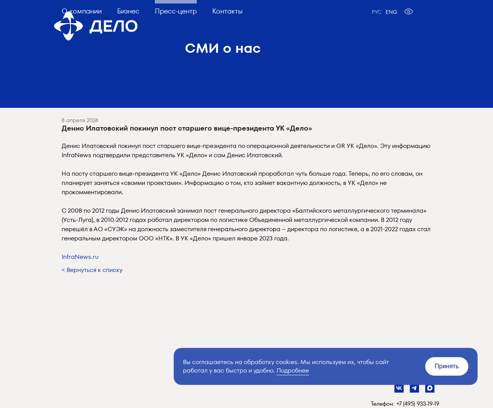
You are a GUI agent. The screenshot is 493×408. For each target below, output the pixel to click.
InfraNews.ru (80, 256)
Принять (447, 366)
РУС (377, 12)
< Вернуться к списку (92, 269)
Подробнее (293, 370)
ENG (391, 12)
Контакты (227, 11)
